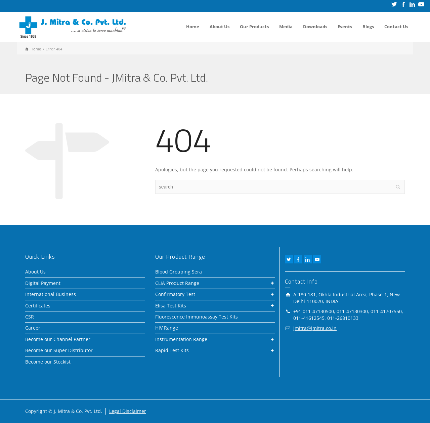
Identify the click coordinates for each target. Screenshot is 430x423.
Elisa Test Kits (170, 305)
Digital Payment (42, 283)
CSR (29, 316)
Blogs (368, 27)
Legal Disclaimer (127, 411)
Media (286, 27)
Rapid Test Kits (172, 350)
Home (192, 27)
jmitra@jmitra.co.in (315, 328)
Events (345, 27)
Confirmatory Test (175, 294)
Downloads (315, 27)
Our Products (254, 27)
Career (32, 328)
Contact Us (396, 27)
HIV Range (166, 328)
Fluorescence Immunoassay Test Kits (196, 316)
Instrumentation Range (181, 339)
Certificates (37, 305)
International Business (50, 294)
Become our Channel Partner (57, 339)
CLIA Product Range (177, 283)
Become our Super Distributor (59, 350)
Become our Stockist (48, 361)
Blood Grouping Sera (178, 271)
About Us (219, 27)
